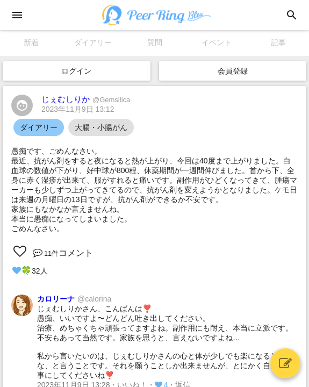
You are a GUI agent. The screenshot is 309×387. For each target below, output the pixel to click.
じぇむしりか (85, 99)
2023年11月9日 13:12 (77, 109)
